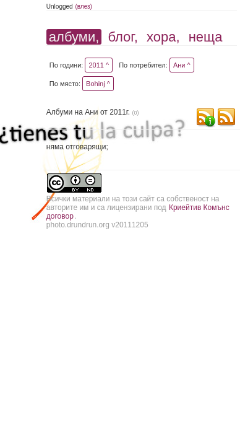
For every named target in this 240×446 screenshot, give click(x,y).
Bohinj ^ (98, 83)
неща (206, 37)
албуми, (74, 37)
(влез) (83, 6)
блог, (122, 37)
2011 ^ (98, 65)
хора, (163, 37)
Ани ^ (182, 65)
